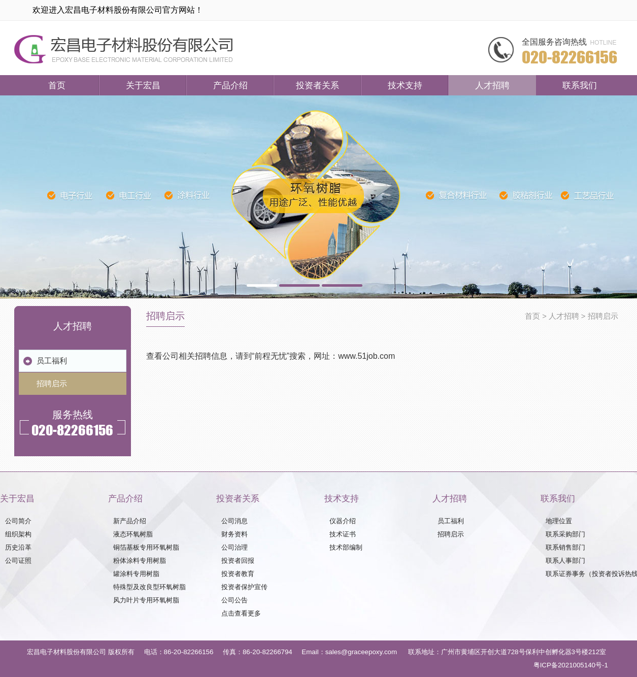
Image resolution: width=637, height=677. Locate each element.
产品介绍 (230, 85)
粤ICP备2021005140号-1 (570, 665)
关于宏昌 (143, 85)
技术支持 (405, 85)
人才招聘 (492, 85)
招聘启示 (603, 316)
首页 (56, 85)
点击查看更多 (241, 613)
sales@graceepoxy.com (361, 652)
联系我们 (579, 85)
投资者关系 (317, 85)
